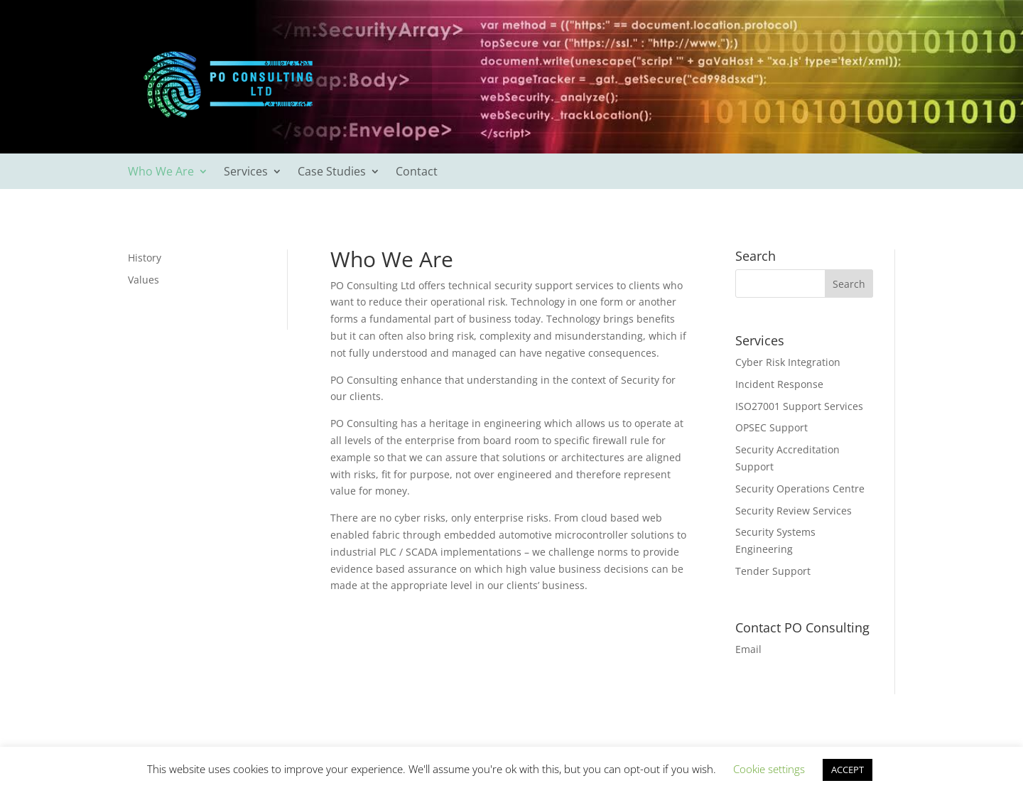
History (144, 257)
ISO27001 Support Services (799, 406)
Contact (417, 172)
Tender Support (773, 571)
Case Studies (332, 172)
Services (246, 172)
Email (748, 649)
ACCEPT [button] (847, 769)
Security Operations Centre (800, 488)
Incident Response (779, 384)
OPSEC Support (771, 427)
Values (143, 279)
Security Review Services (793, 510)
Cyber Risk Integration (787, 362)
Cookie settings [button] (769, 769)
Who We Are (161, 172)
